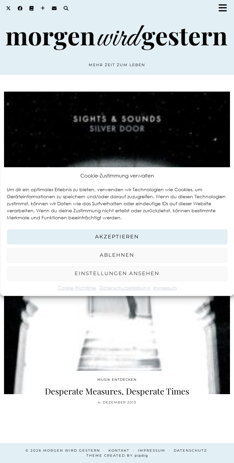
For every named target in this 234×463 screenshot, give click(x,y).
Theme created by (117, 455)
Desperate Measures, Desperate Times (117, 390)
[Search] (66, 8)
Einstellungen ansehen (117, 273)
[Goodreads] (31, 8)
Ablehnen (117, 255)
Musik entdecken (117, 379)
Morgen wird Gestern (71, 450)
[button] (225, 8)
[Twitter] (8, 8)
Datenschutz (190, 450)
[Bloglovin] (43, 8)
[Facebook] (20, 8)
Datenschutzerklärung (124, 288)
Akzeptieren (117, 236)
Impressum (165, 288)
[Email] (54, 8)
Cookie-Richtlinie (77, 288)
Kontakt (119, 450)
